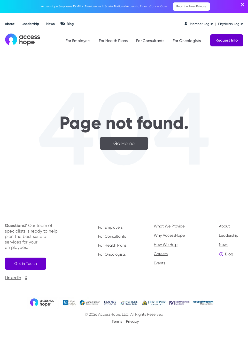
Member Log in (201, 24)
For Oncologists (187, 41)
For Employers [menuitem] (110, 228)
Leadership (30, 24)
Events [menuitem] (159, 263)
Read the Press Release (191, 7)
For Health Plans (113, 41)
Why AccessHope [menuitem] (169, 236)
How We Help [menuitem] (166, 245)
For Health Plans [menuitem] (112, 246)
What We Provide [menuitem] (169, 227)
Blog (70, 24)
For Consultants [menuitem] (112, 237)
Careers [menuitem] (161, 254)
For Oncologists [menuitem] (112, 255)
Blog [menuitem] (229, 254)
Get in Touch (27, 264)
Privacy (132, 323)
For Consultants (150, 41)
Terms (117, 323)
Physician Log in (230, 24)
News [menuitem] (223, 245)
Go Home (124, 144)
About (9, 24)
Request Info (227, 40)
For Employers (78, 41)
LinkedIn (13, 279)
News (50, 24)
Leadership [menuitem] (228, 236)
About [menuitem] (224, 227)
